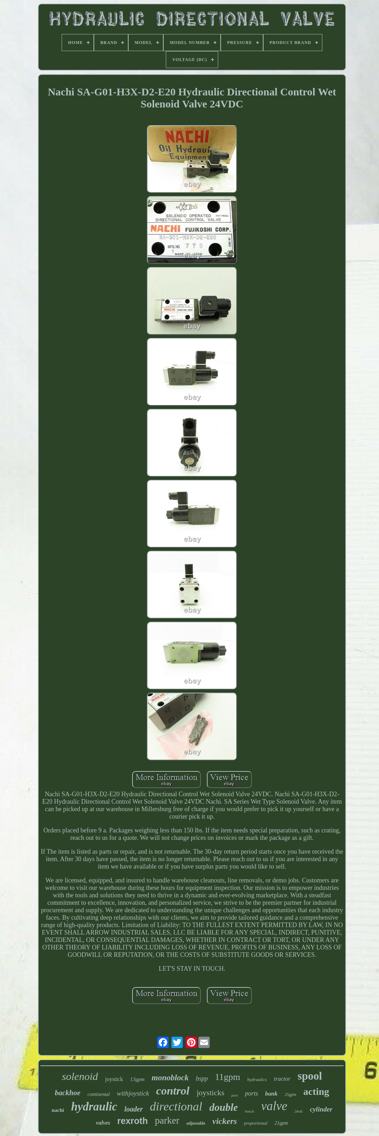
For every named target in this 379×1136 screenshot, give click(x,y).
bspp (202, 1078)
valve (274, 1106)
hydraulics (257, 1079)
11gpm (227, 1077)
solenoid (80, 1076)
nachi (58, 1110)
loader (133, 1109)
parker (167, 1120)
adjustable (195, 1123)
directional (176, 1106)
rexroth (132, 1121)
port (234, 1095)
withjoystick (133, 1093)
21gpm (281, 1123)
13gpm (137, 1079)
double (223, 1107)
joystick (114, 1079)
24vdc (298, 1111)
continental (98, 1094)
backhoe (67, 1092)
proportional (255, 1123)
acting (316, 1091)
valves (103, 1123)
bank (271, 1093)
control (172, 1090)
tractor (282, 1078)
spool (310, 1076)
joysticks (210, 1092)
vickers (225, 1121)
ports (251, 1093)
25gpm (290, 1094)
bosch (249, 1111)
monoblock (170, 1077)
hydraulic (94, 1106)
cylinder (321, 1109)
